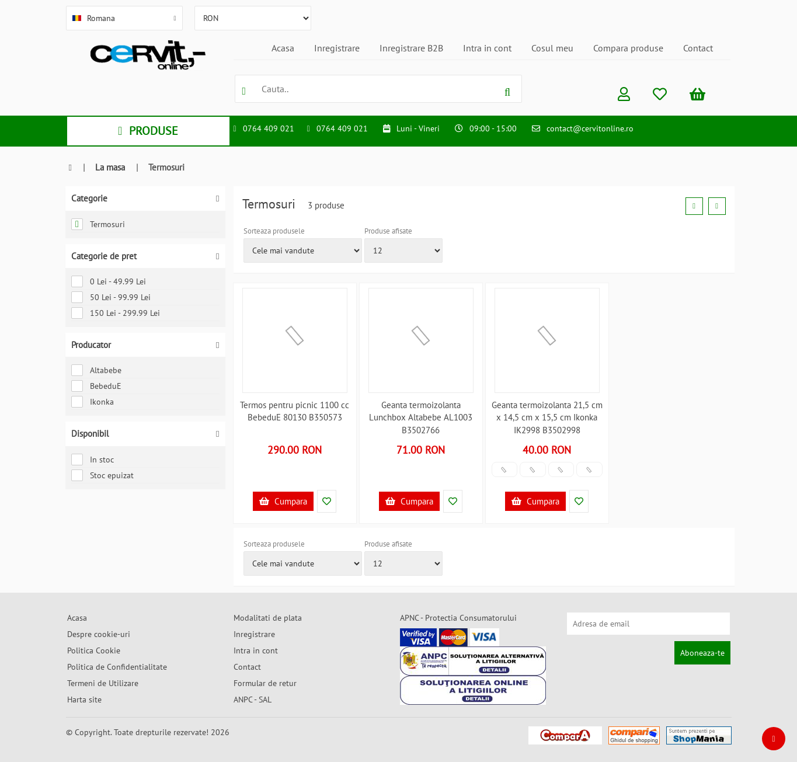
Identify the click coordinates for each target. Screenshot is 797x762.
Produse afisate (388, 231)
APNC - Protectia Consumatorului (458, 618)
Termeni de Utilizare (102, 683)
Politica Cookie (93, 650)
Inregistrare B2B (411, 48)
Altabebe (96, 370)
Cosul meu (552, 48)
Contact (698, 48)
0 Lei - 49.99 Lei (108, 281)
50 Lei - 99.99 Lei (111, 297)
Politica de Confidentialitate (117, 667)
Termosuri (98, 224)
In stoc (92, 459)
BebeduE (96, 386)
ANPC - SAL (253, 699)
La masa (110, 167)
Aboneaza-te (702, 653)
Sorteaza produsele (274, 231)
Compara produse (628, 48)
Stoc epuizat (102, 475)
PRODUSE (148, 130)
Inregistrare (337, 48)
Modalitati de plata (268, 618)
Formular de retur (265, 683)
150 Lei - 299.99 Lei (115, 313)
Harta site (84, 699)
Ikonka (92, 402)
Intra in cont (487, 48)
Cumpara (283, 501)
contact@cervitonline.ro (590, 128)
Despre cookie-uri (98, 634)
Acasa (283, 48)
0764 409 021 (268, 128)
